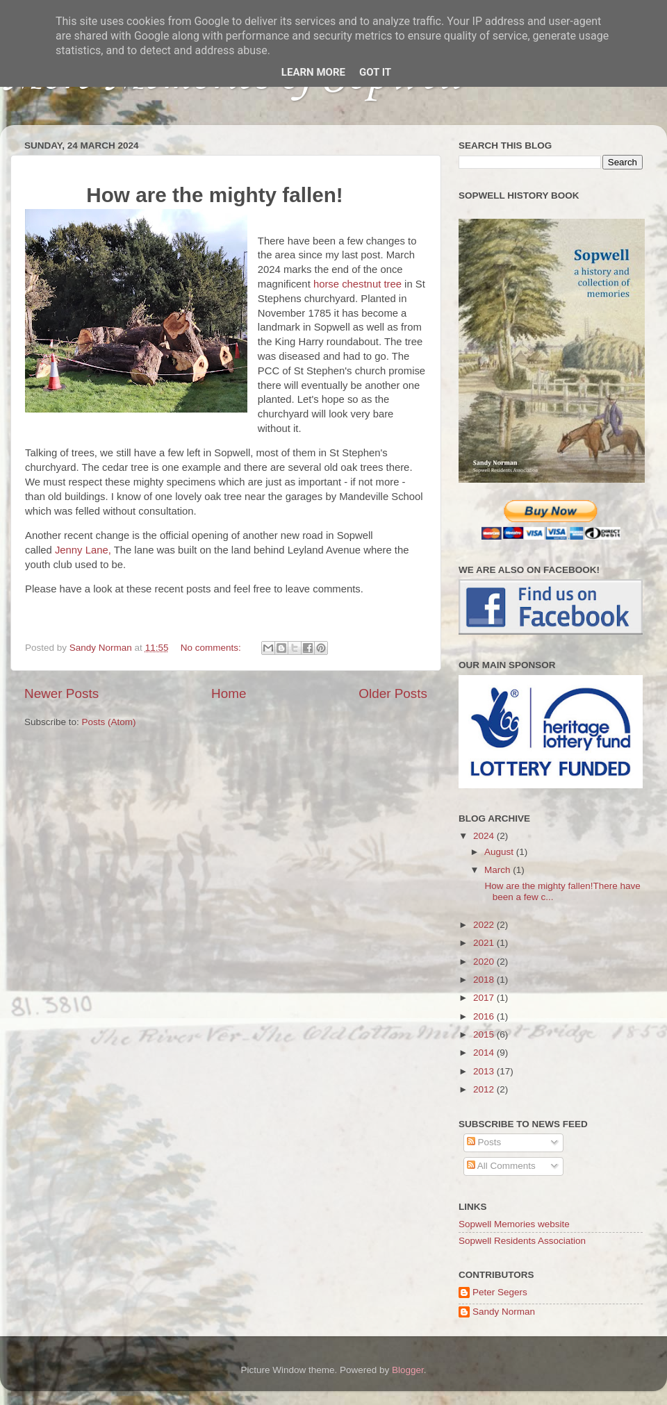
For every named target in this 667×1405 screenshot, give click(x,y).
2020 (485, 961)
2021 (485, 943)
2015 (485, 1034)
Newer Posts (61, 693)
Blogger (408, 1370)
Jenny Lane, (84, 550)
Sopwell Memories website (514, 1224)
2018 (485, 979)
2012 (485, 1089)
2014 (485, 1052)
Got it (375, 72)
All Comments (501, 1166)
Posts (484, 1142)
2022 (485, 925)
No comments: (212, 647)
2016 (485, 1016)
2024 (485, 836)
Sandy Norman (503, 1311)
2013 (485, 1071)
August (500, 852)
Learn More (313, 72)
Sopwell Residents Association (522, 1241)
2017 (485, 997)
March (498, 870)
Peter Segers (499, 1292)
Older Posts (393, 693)
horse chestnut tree (357, 284)
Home (228, 693)
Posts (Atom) (109, 722)
